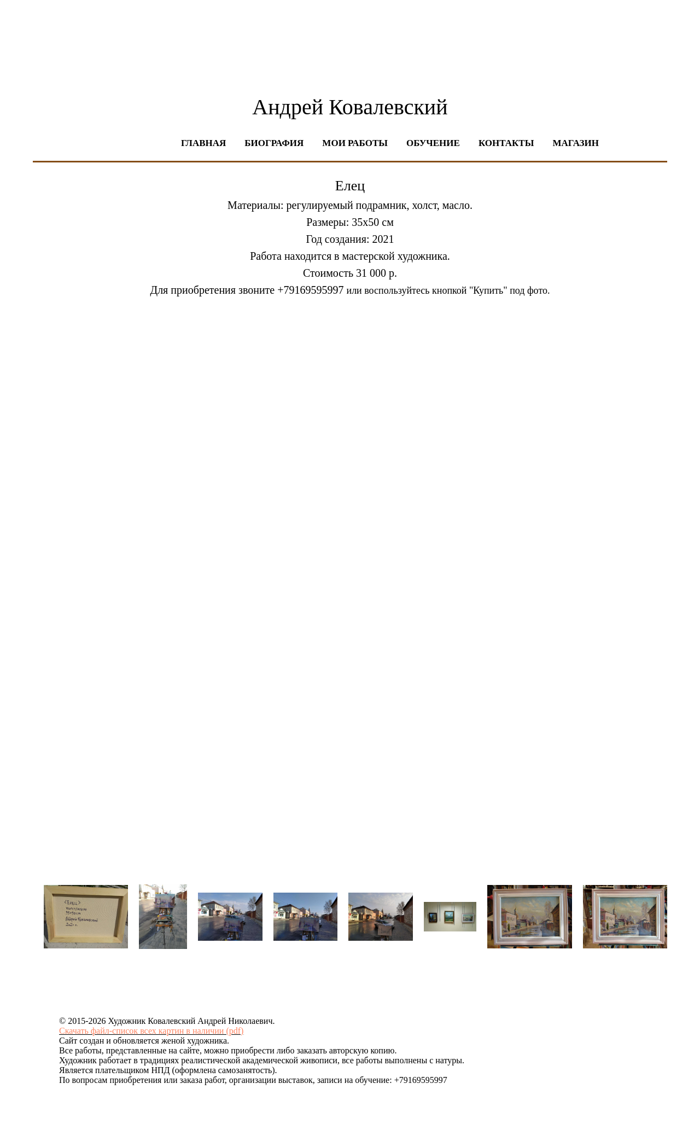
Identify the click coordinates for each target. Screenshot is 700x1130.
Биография (274, 143)
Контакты (506, 143)
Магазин (575, 143)
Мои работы (355, 143)
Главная (203, 143)
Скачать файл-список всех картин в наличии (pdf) (151, 1030)
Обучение (433, 143)
